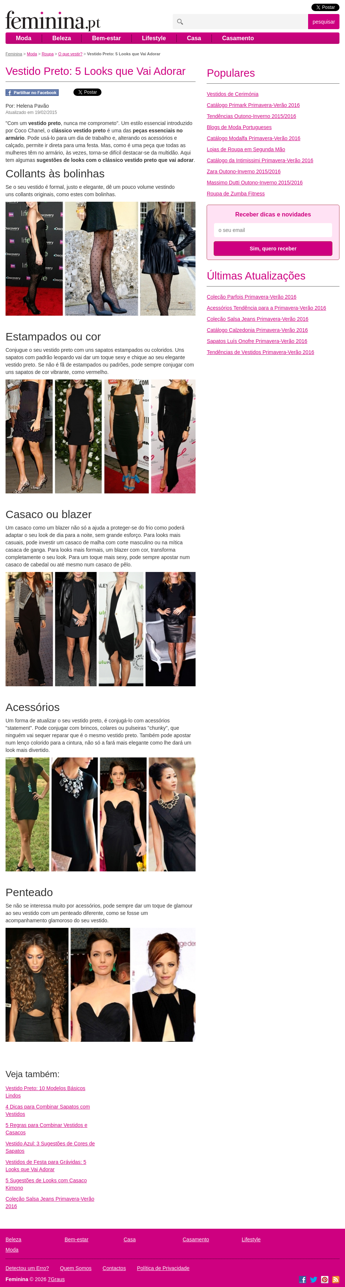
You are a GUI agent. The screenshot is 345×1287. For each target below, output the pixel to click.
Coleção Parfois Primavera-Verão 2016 (251, 297)
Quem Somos (76, 1268)
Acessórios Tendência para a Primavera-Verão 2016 (266, 308)
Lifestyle (154, 38)
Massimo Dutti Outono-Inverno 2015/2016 (255, 182)
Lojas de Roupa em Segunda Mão (246, 149)
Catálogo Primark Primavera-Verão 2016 (253, 105)
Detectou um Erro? (27, 1268)
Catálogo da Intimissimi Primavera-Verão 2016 (260, 160)
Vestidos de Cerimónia (232, 94)
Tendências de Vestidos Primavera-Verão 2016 (260, 352)
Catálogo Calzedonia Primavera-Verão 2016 (257, 330)
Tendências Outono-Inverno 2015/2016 (251, 116)
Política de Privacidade (163, 1268)
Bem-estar (106, 38)
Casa (194, 38)
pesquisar (324, 22)
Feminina (14, 54)
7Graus (56, 1279)
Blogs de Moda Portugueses (239, 127)
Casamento (238, 38)
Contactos (114, 1268)
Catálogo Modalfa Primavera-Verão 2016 (253, 138)
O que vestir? (70, 54)
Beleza (61, 38)
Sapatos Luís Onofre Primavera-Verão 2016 (257, 341)
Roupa (48, 54)
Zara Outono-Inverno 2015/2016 (243, 171)
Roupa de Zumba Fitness (236, 194)
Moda (23, 38)
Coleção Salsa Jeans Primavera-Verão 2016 (257, 319)
